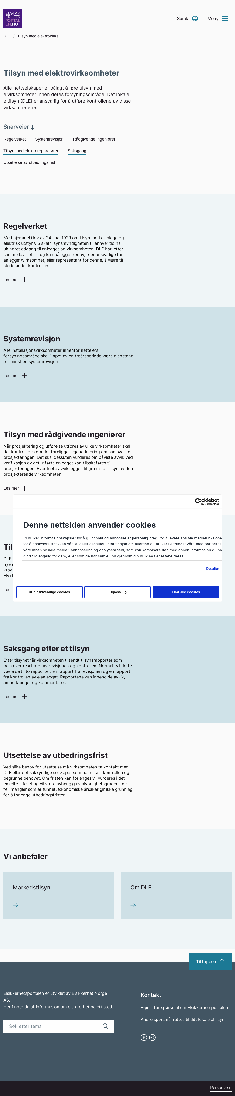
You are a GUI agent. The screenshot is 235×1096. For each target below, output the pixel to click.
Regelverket (14, 139)
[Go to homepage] (12, 18)
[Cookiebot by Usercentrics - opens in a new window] (198, 501)
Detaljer (212, 568)
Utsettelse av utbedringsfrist (29, 162)
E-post (147, 1007)
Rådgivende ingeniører (94, 139)
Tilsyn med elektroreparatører (30, 151)
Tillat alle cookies (185, 592)
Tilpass (117, 592)
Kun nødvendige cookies (49, 592)
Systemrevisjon (49, 139)
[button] (187, 18)
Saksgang (77, 151)
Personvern (221, 1087)
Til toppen (210, 961)
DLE (7, 36)
